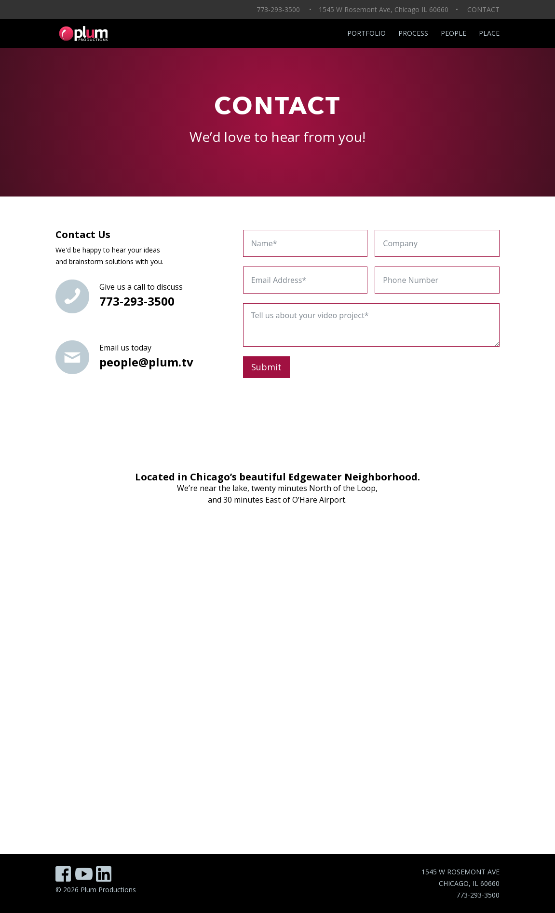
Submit (266, 367)
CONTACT (483, 9)
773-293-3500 (137, 301)
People (453, 34)
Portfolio (366, 34)
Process (413, 34)
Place (489, 34)
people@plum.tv (146, 362)
